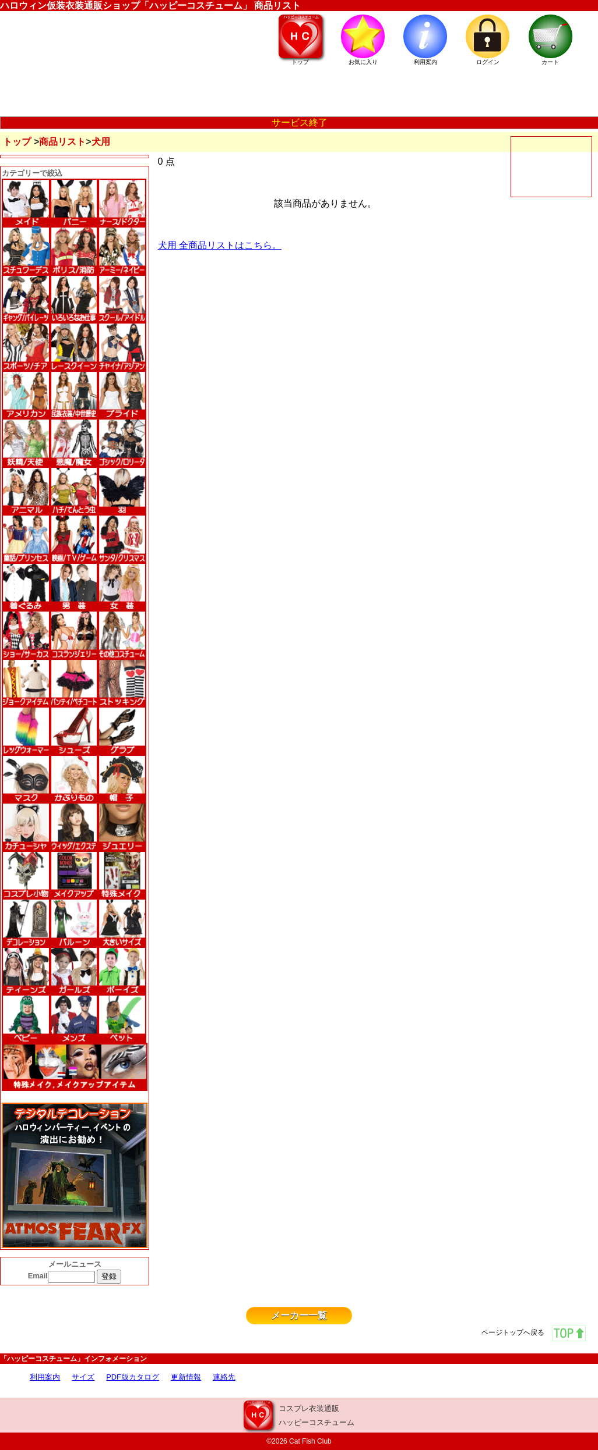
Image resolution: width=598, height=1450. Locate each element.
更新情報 (186, 1377)
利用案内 (45, 1377)
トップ (17, 142)
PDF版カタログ (132, 1377)
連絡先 (224, 1377)
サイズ (83, 1377)
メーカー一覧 (299, 1315)
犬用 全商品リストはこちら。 (220, 245)
